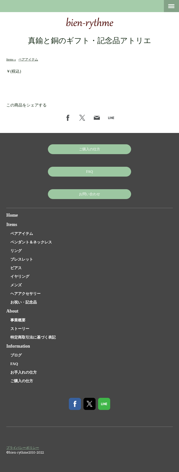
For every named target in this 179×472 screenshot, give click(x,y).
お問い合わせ (89, 194)
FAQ (89, 172)
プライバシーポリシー (22, 448)
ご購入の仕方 (89, 149)
